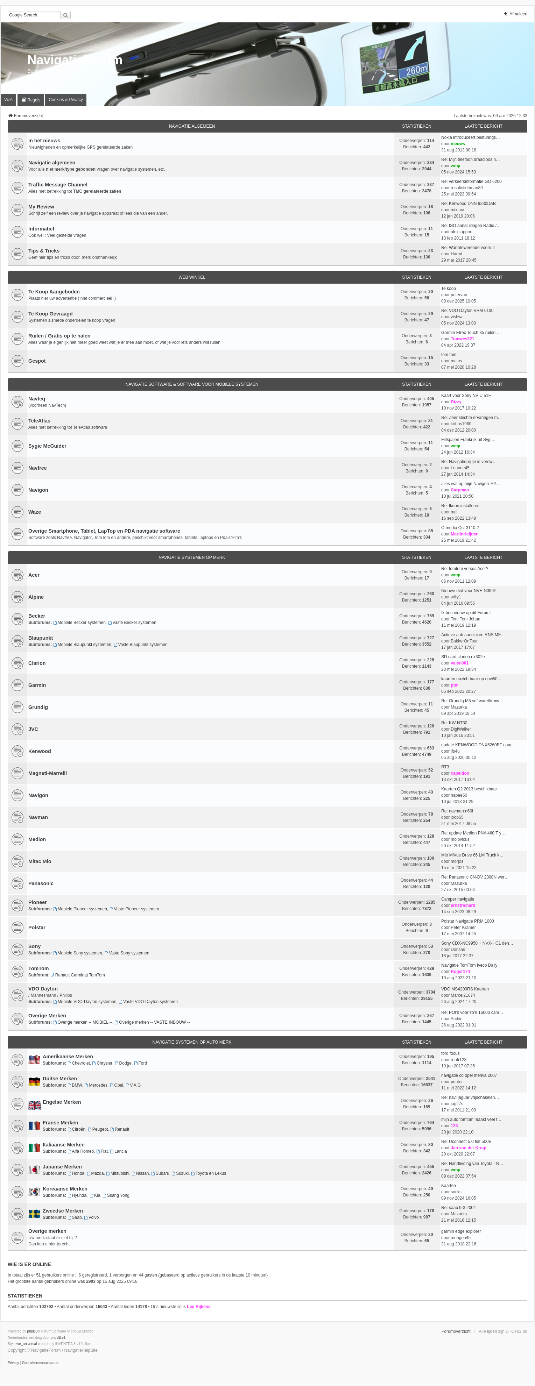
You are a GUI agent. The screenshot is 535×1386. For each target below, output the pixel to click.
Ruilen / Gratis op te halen (59, 336)
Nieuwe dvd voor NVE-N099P (469, 590)
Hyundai (77, 1195)
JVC (33, 729)
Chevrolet (79, 1063)
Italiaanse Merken (64, 1144)
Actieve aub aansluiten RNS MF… (473, 634)
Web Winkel (191, 277)
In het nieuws (44, 140)
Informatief (41, 229)
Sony (34, 946)
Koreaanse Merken (65, 1189)
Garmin (37, 685)
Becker (36, 616)
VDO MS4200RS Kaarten (465, 989)
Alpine (36, 597)
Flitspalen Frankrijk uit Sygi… (468, 439)
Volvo (91, 1217)
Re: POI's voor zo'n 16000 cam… (472, 1012)
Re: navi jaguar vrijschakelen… (470, 1097)
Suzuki (180, 1173)
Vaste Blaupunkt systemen (141, 644)
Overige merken (47, 1231)
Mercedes (96, 1085)
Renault (119, 1129)
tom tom (448, 354)
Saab (75, 1217)
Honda (76, 1173)
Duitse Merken (60, 1078)
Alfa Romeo (81, 1151)
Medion (37, 839)
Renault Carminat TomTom (78, 975)
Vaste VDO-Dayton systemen (148, 1001)
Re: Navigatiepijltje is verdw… (469, 461)
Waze (34, 512)
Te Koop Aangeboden (54, 291)
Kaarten (448, 1185)
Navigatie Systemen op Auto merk (192, 1042)
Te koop (448, 288)
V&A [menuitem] (8, 99)
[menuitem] (30, 100)
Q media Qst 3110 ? (460, 527)
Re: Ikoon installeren (460, 505)
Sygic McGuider (47, 446)
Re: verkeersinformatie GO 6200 (471, 181)
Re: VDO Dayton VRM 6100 (467, 310)
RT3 (445, 767)
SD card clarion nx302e (463, 656)
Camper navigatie (457, 899)
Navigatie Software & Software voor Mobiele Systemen (191, 384)
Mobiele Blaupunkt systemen (82, 644)
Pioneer (37, 902)
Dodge (123, 1063)
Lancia (118, 1151)
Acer (34, 575)
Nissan (140, 1173)
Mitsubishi (117, 1173)
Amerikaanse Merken (68, 1056)
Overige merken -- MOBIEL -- (82, 1022)
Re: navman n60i (457, 811)
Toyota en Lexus (208, 1173)
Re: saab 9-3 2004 (458, 1207)
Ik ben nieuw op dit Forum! (466, 612)
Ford (140, 1063)
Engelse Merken (62, 1102)
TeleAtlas (39, 421)
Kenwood (39, 751)
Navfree (37, 468)
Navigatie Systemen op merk (192, 557)
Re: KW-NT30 (454, 722)
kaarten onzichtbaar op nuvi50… (471, 678)
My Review (41, 206)
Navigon (38, 490)
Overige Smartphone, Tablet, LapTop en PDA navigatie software (104, 531)
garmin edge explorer (461, 1231)
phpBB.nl (58, 1337)
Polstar (36, 927)
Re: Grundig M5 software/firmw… (472, 700)
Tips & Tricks (43, 251)
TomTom (38, 968)
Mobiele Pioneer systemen (80, 909)
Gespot (37, 361)
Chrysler (102, 1063)
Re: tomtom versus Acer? (464, 568)
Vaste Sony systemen (127, 953)
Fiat (102, 1151)
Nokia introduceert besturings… (470, 137)
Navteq (36, 398)
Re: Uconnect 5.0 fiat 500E (466, 1141)
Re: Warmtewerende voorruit (468, 247)
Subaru (160, 1173)
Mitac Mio (39, 861)
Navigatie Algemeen (192, 126)
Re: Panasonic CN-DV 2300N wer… (475, 877)
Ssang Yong (116, 1195)
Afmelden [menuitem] (515, 13)
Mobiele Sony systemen (77, 953)
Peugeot (98, 1129)
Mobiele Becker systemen (79, 622)
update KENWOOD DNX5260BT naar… (478, 744)
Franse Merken (60, 1122)
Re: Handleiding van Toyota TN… (472, 1163)
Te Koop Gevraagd (50, 314)
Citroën (77, 1129)
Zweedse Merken (63, 1211)
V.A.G (133, 1085)
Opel (116, 1085)
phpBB (32, 1331)
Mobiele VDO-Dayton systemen (85, 1001)
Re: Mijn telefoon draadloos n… (470, 159)
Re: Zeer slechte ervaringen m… (471, 417)
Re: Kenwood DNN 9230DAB (468, 203)
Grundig (38, 707)
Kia (95, 1195)
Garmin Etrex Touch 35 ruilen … (471, 332)
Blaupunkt (40, 638)
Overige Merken (47, 1015)
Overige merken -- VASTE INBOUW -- (152, 1022)
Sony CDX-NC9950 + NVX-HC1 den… (477, 943)
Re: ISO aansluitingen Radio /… (471, 225)
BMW (75, 1085)
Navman (38, 817)
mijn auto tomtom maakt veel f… (471, 1119)
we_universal (26, 1344)
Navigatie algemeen (51, 162)
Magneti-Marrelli (47, 773)
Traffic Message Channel (57, 184)
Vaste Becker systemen (132, 622)
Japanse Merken (62, 1167)
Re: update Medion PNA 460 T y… (473, 833)
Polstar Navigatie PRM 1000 (467, 921)
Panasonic (41, 883)
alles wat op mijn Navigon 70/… (470, 483)
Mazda (95, 1173)
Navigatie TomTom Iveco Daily (469, 965)
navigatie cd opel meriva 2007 (469, 1075)
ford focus (450, 1053)
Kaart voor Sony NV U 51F (466, 395)
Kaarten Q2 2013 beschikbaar (469, 789)
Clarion (37, 663)
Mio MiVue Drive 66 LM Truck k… (472, 855)
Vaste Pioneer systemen (134, 909)
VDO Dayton (43, 988)
